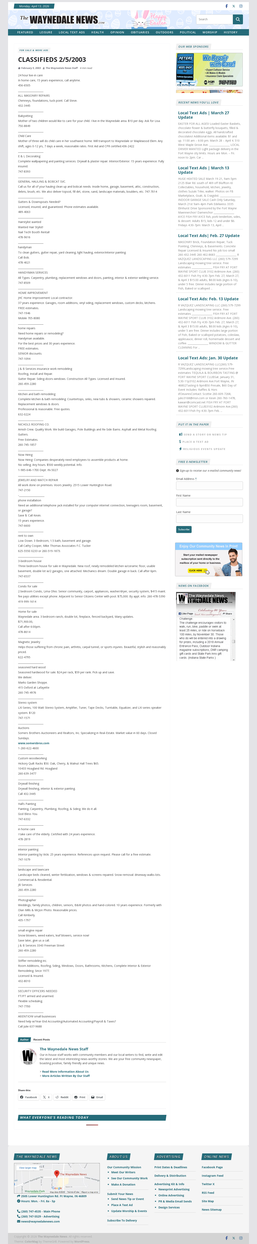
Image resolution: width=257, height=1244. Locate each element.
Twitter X (208, 1184)
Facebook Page (212, 1167)
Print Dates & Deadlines (170, 1167)
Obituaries (140, 32)
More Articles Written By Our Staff (66, 1076)
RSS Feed (208, 1193)
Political (188, 32)
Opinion (117, 32)
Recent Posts (41, 1039)
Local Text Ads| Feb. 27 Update (209, 235)
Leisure (46, 32)
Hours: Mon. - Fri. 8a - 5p (36, 1201)
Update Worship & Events (129, 1211)
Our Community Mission (124, 1167)
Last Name (183, 512)
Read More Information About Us (65, 1071)
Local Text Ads (72, 32)
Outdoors (164, 32)
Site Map (208, 1201)
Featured (25, 32)
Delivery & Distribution (170, 1176)
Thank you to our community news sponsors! (200, 88)
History (231, 32)
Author (24, 1039)
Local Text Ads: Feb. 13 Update (208, 299)
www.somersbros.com (33, 743)
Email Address (186, 479)
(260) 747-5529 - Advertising (38, 1216)
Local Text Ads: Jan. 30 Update (208, 358)
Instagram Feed (212, 1176)
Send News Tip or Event (127, 1199)
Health (97, 32)
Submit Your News (120, 1194)
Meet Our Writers (123, 1172)
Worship (210, 32)
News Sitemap (212, 1209)
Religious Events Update (204, 449)
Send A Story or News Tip (205, 434)
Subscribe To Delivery (122, 1220)
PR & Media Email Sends (175, 1201)
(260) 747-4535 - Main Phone (38, 1211)
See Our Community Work (129, 1178)
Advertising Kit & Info (169, 1184)
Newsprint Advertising (174, 1189)
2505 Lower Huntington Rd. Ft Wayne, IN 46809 (52, 1196)
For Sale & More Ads (34, 50)
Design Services (169, 1207)
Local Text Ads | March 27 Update (203, 115)
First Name (183, 495)
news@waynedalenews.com (38, 1221)
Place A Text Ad (196, 442)
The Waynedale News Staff (62, 68)
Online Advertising (171, 1195)
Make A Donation (123, 1184)
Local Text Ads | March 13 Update (203, 170)
